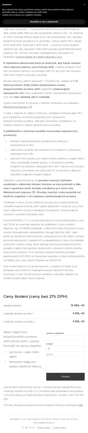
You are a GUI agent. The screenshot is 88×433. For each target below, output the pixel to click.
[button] (84, 4)
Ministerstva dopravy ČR (17, 107)
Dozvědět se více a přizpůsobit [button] (44, 22)
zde (80, 405)
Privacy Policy (43, 427)
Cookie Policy (59, 427)
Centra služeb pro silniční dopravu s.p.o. (39, 57)
